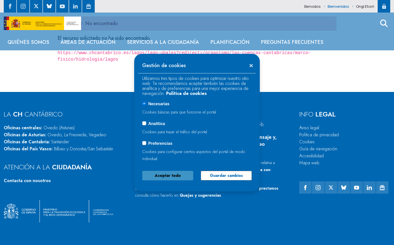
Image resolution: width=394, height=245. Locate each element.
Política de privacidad (319, 135)
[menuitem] (28, 42)
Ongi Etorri (365, 6)
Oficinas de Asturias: (55, 135)
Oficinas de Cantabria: (36, 142)
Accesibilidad (311, 156)
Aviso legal (309, 128)
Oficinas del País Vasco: (58, 149)
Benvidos (312, 6)
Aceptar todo (168, 175)
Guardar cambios (226, 175)
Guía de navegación (318, 149)
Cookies (307, 142)
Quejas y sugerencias (200, 195)
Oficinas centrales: (39, 128)
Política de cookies (186, 93)
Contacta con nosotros (27, 180)
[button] (384, 23)
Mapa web (309, 163)
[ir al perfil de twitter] (36, 6)
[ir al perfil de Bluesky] (49, 6)
